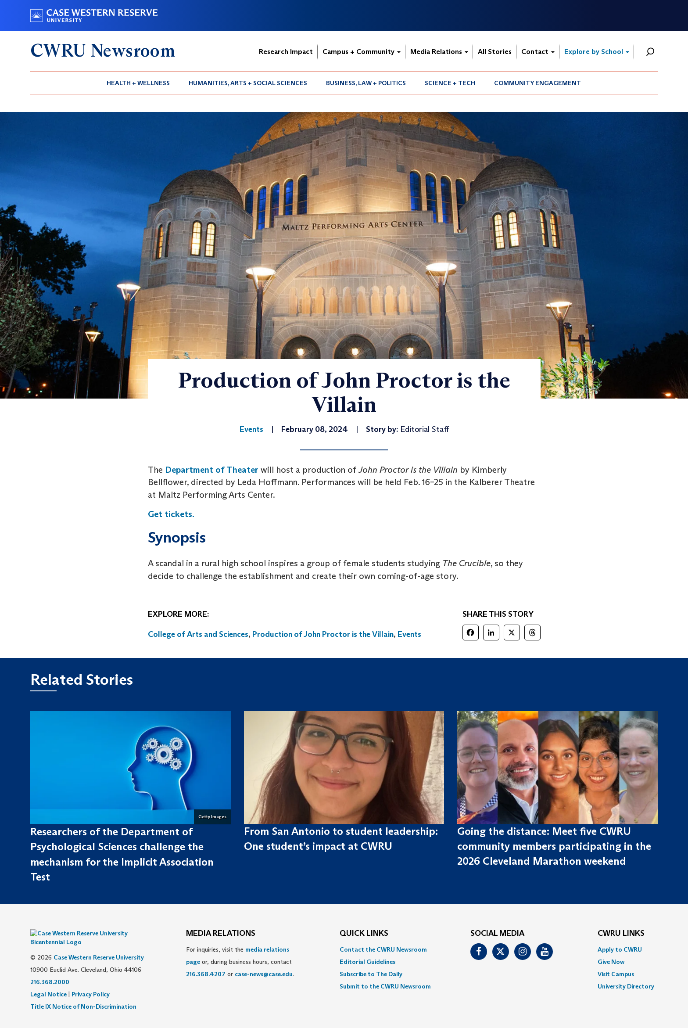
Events (409, 634)
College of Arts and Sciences (198, 634)
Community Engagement (537, 83)
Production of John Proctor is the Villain (323, 634)
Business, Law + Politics (366, 83)
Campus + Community (361, 51)
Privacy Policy (91, 981)
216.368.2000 (49, 969)
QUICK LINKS (364, 933)
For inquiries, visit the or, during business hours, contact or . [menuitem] (240, 961)
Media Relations (439, 51)
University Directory (626, 986)
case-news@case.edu (264, 974)
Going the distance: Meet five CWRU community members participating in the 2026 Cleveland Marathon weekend (554, 846)
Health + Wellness (138, 83)
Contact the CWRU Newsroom (383, 949)
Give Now (611, 962)
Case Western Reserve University (99, 944)
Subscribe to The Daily (371, 974)
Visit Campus (616, 974)
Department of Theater (211, 469)
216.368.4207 (206, 974)
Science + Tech (450, 83)
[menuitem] (138, 83)
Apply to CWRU (620, 949)
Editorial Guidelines (367, 962)
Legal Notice (48, 981)
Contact (538, 51)
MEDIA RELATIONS (220, 933)
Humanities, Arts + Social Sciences (248, 83)
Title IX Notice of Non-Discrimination (83, 993)
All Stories (495, 51)
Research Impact (286, 51)
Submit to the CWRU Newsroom (385, 986)
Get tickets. (171, 514)
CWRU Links (621, 933)
